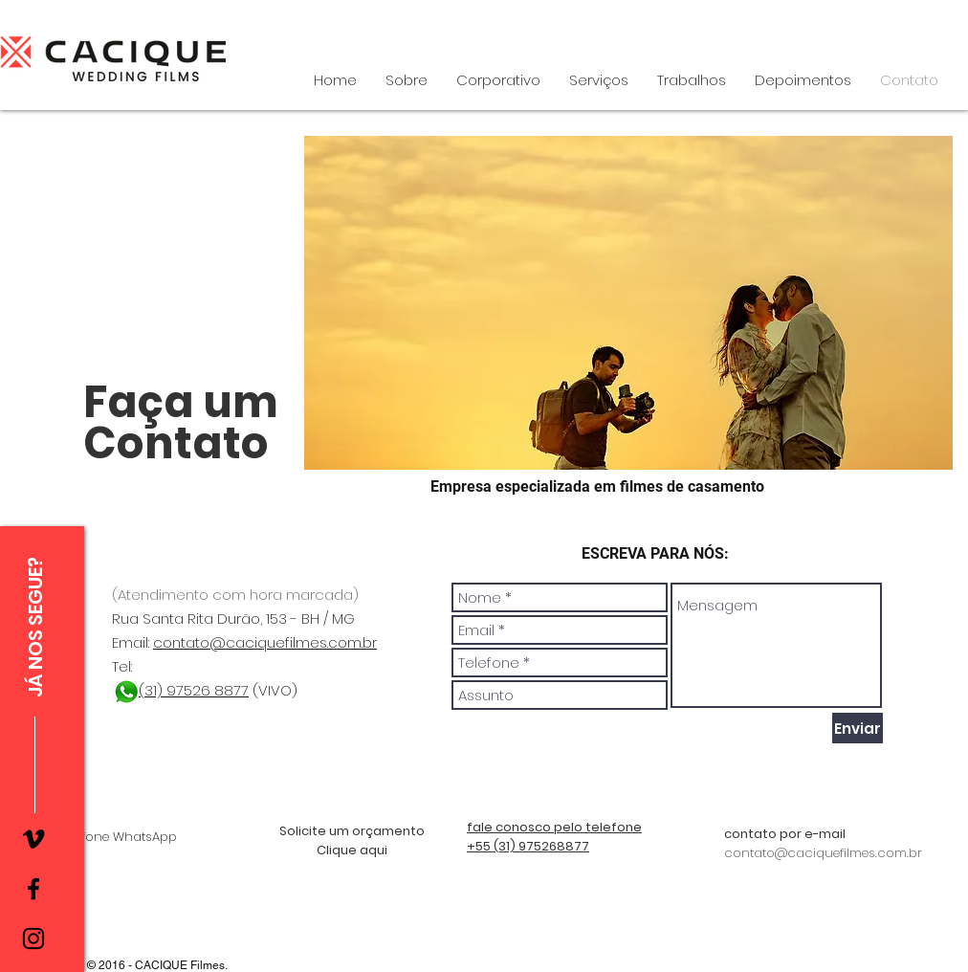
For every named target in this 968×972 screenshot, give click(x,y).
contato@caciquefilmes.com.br (265, 642)
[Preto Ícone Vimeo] (33, 839)
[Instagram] (33, 938)
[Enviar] (857, 728)
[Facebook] (33, 888)
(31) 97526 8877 (194, 690)
